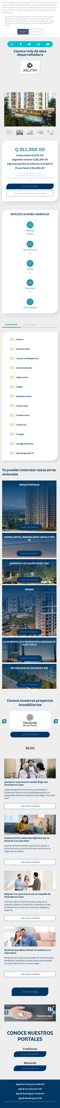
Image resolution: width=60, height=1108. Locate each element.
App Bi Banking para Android (30, 1093)
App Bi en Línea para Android (30, 1084)
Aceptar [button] (23, 32)
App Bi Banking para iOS (30, 1098)
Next (56, 721)
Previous (4, 721)
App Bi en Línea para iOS (30, 1089)
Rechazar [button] (36, 32)
